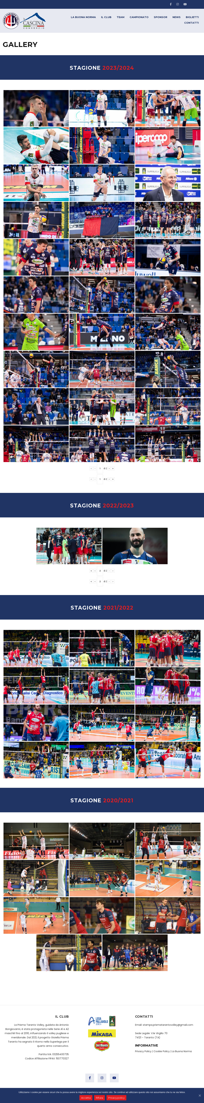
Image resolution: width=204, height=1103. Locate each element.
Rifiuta (99, 1097)
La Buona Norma (182, 1051)
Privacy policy (116, 1097)
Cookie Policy (162, 1051)
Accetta (86, 1097)
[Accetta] (199, 1095)
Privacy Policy (143, 1051)
